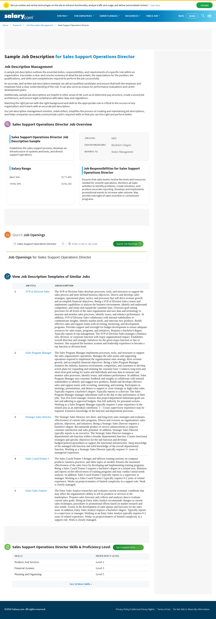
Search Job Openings (128, 243)
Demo (192, 16)
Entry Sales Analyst (36, 490)
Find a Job (153, 16)
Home (5, 25)
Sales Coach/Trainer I (37, 458)
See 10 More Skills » (81, 584)
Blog (181, 15)
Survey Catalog (110, 16)
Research (17, 25)
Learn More (155, 5)
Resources (133, 16)
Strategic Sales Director (38, 417)
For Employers (84, 16)
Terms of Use (163, 609)
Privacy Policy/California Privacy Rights (135, 609)
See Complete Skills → (124, 547)
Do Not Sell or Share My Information (191, 609)
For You (63, 16)
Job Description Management (39, 25)
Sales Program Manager (38, 352)
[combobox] (39, 243)
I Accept (205, 5)
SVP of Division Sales (37, 291)
